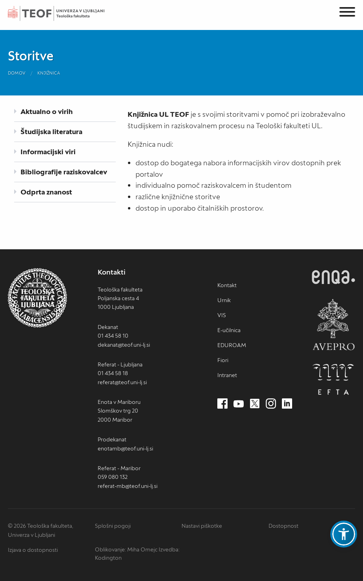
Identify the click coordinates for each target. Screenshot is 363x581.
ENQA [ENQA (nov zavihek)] (333, 277)
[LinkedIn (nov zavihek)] (287, 403)
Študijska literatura (51, 131)
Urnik (224, 300)
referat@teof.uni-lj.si (122, 382)
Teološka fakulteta (65, 13)
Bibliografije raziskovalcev (63, 171)
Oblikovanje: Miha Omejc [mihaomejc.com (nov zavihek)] (126, 549)
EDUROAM (231, 345)
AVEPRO (333, 324)
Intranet (227, 375)
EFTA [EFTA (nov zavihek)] (333, 379)
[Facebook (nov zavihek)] (222, 403)
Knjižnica (48, 73)
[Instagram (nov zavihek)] (271, 403)
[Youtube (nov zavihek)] (238, 403)
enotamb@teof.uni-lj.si (125, 448)
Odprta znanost (46, 191)
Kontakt (227, 285)
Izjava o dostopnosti (33, 549)
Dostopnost (283, 525)
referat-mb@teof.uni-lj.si (127, 485)
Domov (17, 73)
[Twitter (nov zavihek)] (255, 403)
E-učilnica (229, 330)
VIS (221, 315)
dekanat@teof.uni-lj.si (124, 344)
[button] (343, 534)
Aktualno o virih (46, 111)
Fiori (222, 360)
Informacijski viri (48, 151)
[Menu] (347, 13)
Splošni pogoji (113, 525)
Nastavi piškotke (202, 525)
